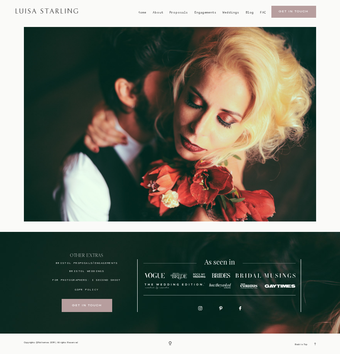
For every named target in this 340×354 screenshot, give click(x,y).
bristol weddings (86, 271)
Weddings (230, 12)
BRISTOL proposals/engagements (87, 263)
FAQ (263, 12)
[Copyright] (170, 344)
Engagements (205, 12)
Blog (250, 12)
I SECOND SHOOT (106, 280)
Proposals (179, 12)
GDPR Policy (87, 289)
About (158, 12)
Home (142, 12)
